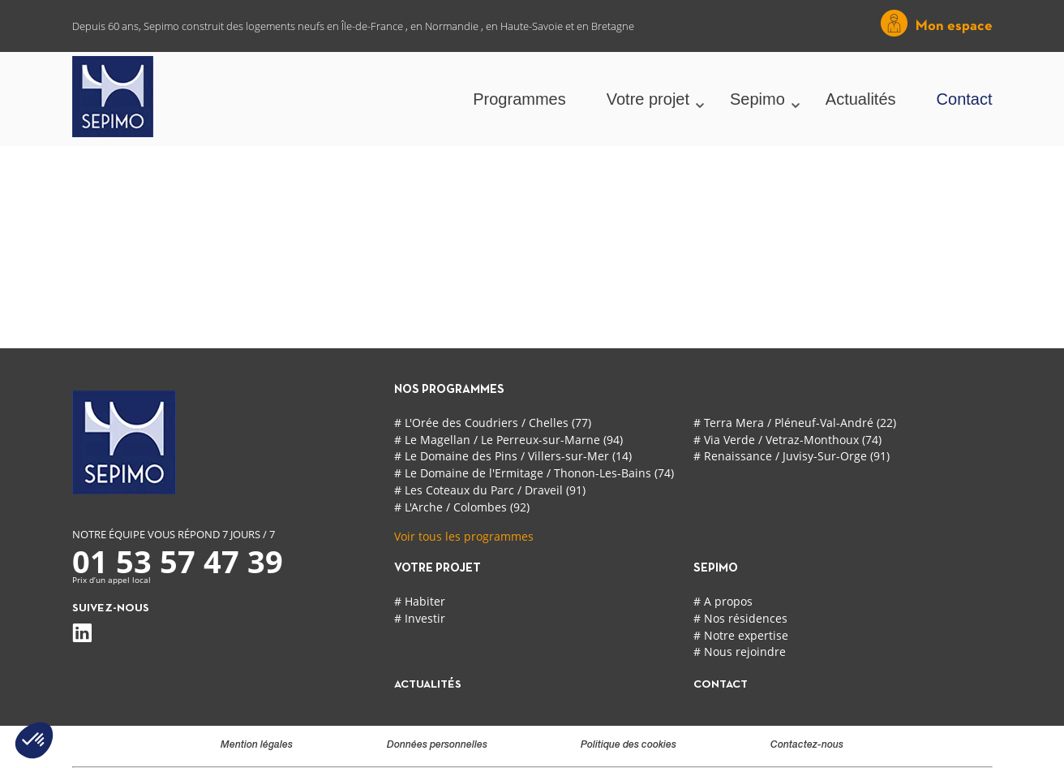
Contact (965, 99)
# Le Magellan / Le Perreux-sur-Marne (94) (508, 439)
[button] (34, 740)
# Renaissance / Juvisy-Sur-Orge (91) (791, 456)
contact (720, 685)
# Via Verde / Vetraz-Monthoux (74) (787, 439)
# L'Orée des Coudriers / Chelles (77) (492, 422)
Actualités (861, 99)
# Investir (419, 618)
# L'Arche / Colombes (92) (462, 507)
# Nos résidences (740, 618)
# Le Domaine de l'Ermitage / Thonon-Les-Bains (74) (534, 473)
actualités (427, 685)
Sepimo (757, 99)
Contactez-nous (806, 745)
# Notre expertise (740, 635)
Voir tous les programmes (464, 536)
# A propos (723, 601)
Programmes (519, 99)
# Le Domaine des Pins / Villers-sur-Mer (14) (513, 456)
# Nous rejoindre (739, 651)
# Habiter (419, 601)
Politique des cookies (628, 745)
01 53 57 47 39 (177, 561)
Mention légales (257, 745)
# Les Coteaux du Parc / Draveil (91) (490, 490)
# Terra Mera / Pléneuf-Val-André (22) (794, 422)
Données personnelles (437, 745)
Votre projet (648, 99)
